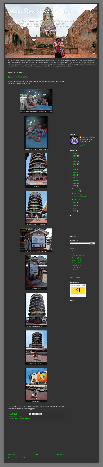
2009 (74, 208)
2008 (74, 211)
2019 (74, 172)
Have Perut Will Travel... (41, 11)
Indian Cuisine (76, 260)
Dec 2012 (77, 188)
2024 (74, 159)
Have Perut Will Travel (88, 137)
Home (36, 454)
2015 (74, 178)
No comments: (23, 414)
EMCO (74, 253)
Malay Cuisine (76, 263)
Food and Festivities (78, 255)
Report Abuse (75, 277)
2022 (74, 164)
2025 (74, 156)
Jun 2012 (77, 191)
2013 (74, 183)
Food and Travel (17, 416)
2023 (74, 161)
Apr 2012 (77, 193)
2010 (74, 205)
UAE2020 (75, 272)
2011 (74, 203)
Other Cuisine (76, 267)
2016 (74, 175)
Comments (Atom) (22, 458)
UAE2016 (75, 270)
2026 (74, 153)
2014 (74, 180)
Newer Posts (12, 454)
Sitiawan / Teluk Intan (18, 76)
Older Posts (60, 454)
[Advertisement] (36, 437)
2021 (74, 167)
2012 (74, 186)
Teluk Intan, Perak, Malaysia (22, 418)
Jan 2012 (77, 199)
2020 (74, 169)
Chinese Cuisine (77, 251)
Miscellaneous (76, 265)
